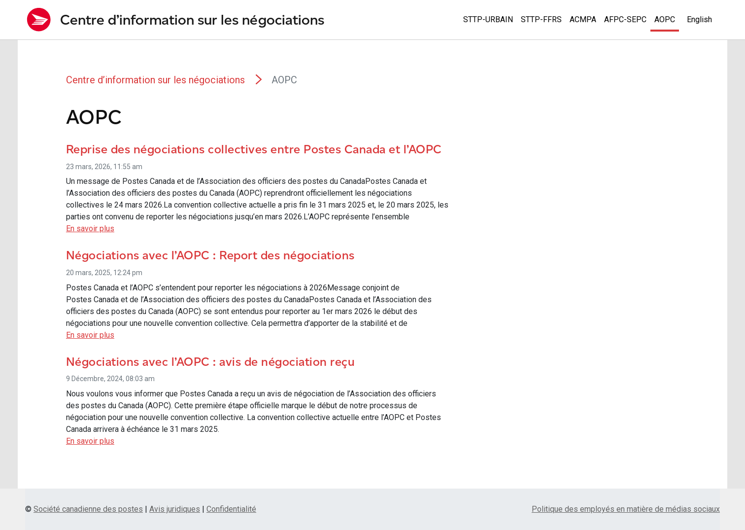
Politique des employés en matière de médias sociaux (626, 509)
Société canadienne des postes (88, 509)
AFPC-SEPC (625, 19)
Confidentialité (231, 509)
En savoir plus (90, 228)
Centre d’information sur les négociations (155, 80)
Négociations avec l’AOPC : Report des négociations (210, 255)
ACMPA (583, 19)
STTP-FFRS (541, 19)
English (699, 19)
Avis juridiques (174, 509)
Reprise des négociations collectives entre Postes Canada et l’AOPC (254, 149)
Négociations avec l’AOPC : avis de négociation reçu (210, 361)
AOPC (664, 19)
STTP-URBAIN (488, 19)
